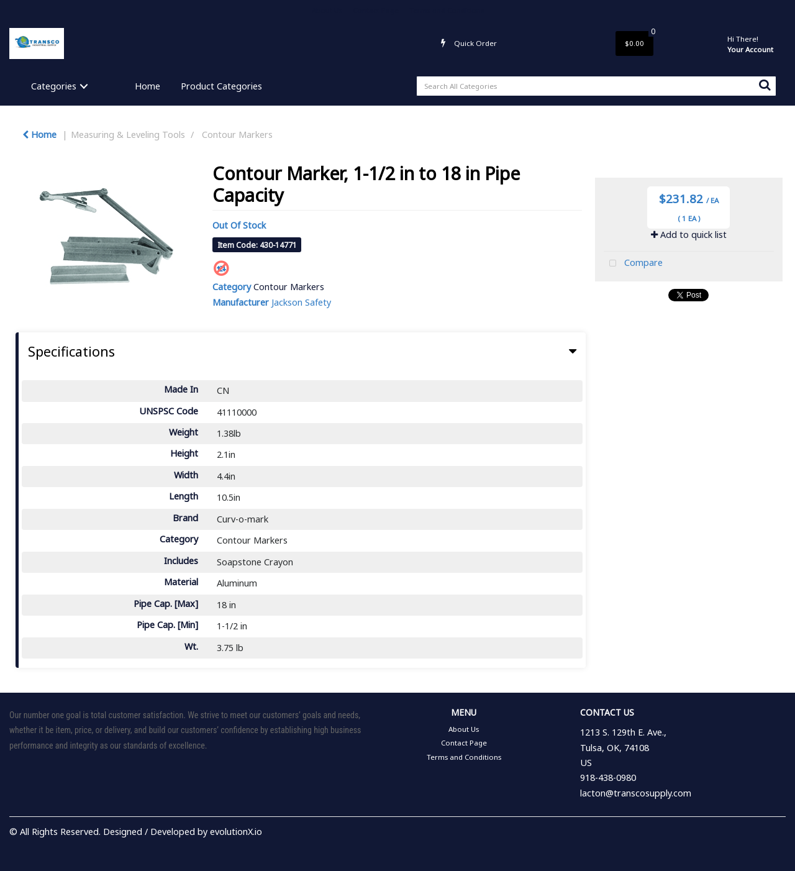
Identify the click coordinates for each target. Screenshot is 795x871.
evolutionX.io (236, 831)
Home (147, 86)
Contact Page (376, 10)
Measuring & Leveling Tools (128, 134)
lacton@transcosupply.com (635, 793)
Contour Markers (237, 134)
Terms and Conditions (446, 10)
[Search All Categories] (596, 86)
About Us (327, 10)
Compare (633, 264)
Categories (53, 86)
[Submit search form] (764, 84)
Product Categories (221, 86)
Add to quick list (689, 234)
